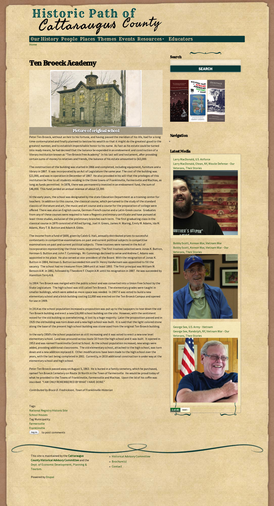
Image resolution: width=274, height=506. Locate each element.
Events (127, 39)
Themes (107, 39)
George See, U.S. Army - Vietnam (193, 327)
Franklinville (37, 428)
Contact (117, 466)
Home (33, 44)
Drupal (50, 477)
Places (87, 39)
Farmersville (37, 423)
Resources (150, 39)
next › (185, 410)
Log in (34, 432)
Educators (181, 39)
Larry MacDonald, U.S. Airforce (191, 159)
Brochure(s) (119, 461)
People (69, 39)
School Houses (38, 415)
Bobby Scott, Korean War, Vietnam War (197, 243)
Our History (44, 39)
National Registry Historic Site (48, 410)
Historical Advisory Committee (131, 456)
